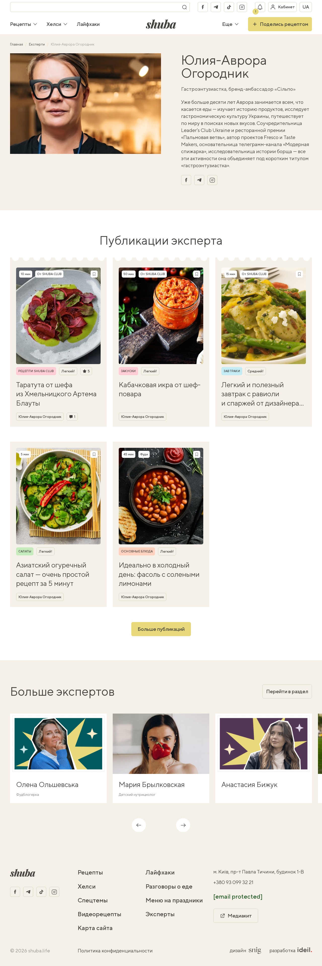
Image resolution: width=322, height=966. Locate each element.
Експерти (37, 44)
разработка (290, 950)
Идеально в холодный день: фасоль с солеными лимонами (159, 574)
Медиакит (236, 916)
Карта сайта (95, 927)
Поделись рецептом (280, 24)
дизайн (245, 950)
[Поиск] (184, 7)
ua (305, 7)
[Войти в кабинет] (282, 7)
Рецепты (23, 24)
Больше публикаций (161, 629)
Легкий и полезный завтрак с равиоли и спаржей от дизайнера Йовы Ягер (260, 394)
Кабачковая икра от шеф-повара (159, 389)
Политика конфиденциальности (115, 950)
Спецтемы (93, 900)
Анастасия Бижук (249, 784)
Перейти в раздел (287, 691)
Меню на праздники (174, 900)
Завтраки (232, 371)
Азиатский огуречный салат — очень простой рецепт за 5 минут (52, 574)
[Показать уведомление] (260, 7)
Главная (17, 44)
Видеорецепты (99, 913)
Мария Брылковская (152, 784)
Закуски (128, 371)
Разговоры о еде (169, 886)
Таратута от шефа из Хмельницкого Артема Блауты (56, 393)
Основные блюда (137, 551)
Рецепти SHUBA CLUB (36, 371)
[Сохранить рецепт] (94, 274)
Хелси (57, 24)
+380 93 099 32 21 (233, 882)
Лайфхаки (88, 24)
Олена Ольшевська (47, 784)
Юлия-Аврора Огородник (39, 417)
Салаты (24, 551)
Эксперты (160, 913)
